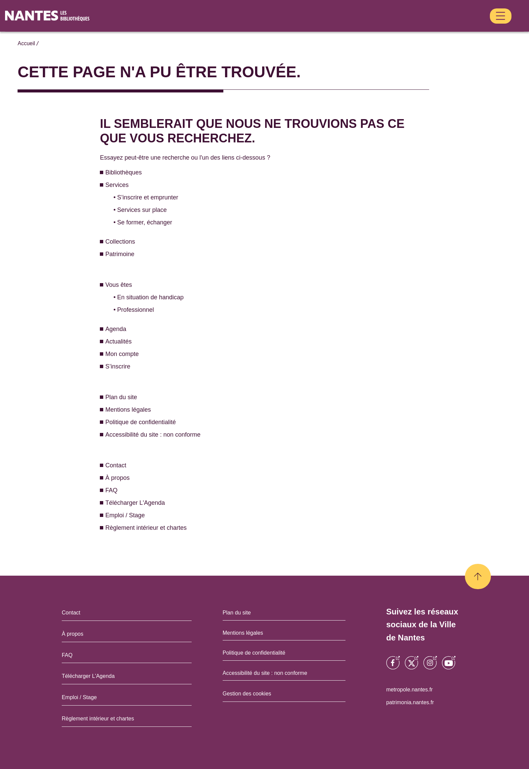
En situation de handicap (148, 283)
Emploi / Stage (123, 501)
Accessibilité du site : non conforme (150, 420)
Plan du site (120, 383)
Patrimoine (321, 27)
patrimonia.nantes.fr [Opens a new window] (416, 687)
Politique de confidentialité (139, 408)
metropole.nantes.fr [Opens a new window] (415, 675)
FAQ (110, 476)
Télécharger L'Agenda (132, 488)
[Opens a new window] (393, 649)
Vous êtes (365, 27)
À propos (116, 463)
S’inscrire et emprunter (146, 183)
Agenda (400, 27)
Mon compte (461, 27)
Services (239, 27)
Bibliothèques (200, 27)
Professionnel (134, 295)
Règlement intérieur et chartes (144, 513)
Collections (282, 27)
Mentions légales (126, 395)
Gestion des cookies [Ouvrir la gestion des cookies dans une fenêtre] (245, 679)
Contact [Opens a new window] (75, 598)
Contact (115, 451)
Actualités (428, 27)
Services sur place (139, 195)
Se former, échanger (142, 208)
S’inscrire (497, 27)
